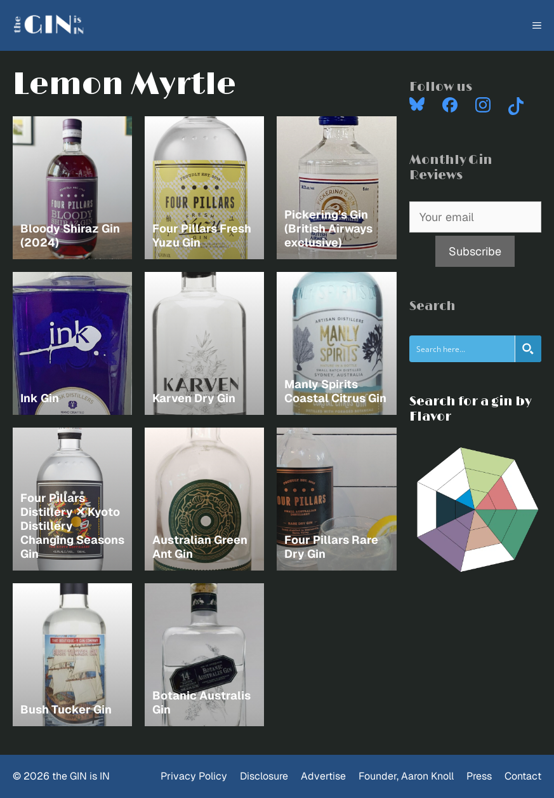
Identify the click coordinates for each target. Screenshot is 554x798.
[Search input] (462, 349)
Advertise (323, 776)
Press (479, 776)
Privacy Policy (194, 776)
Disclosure (264, 776)
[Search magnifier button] (528, 348)
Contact (523, 776)
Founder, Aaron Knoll (406, 776)
